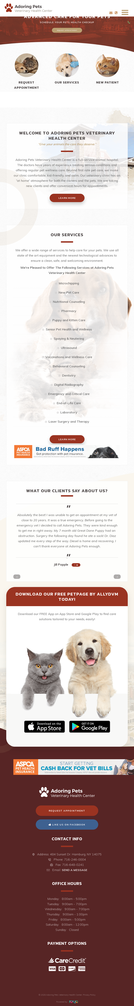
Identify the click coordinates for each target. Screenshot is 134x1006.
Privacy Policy (89, 994)
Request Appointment (67, 30)
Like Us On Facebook (67, 825)
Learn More (67, 439)
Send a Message (74, 870)
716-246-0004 (75, 859)
